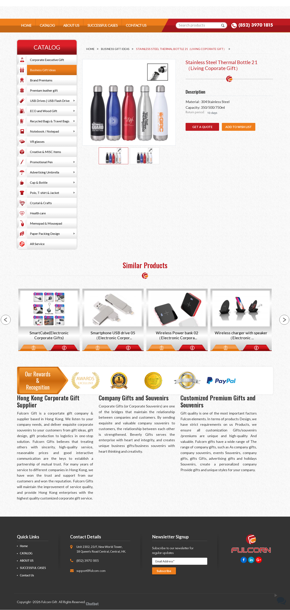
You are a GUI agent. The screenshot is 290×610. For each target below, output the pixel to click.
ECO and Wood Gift (43, 111)
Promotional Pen (41, 162)
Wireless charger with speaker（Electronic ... (241, 335)
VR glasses (37, 141)
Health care (38, 213)
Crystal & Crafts (41, 203)
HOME (26, 27)
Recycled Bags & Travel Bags (49, 121)
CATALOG (47, 27)
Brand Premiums (41, 80)
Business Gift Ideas (43, 70)
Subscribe (164, 571)
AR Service (37, 244)
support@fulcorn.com (91, 571)
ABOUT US (71, 27)
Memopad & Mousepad (46, 223)
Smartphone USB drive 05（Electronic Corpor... (113, 335)
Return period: (195, 112)
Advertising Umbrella (44, 172)
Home (90, 49)
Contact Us (27, 575)
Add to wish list (238, 127)
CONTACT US (136, 27)
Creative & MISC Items (45, 152)
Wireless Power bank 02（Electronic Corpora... (177, 335)
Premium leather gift (44, 90)
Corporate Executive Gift (47, 60)
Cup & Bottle (38, 182)
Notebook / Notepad (44, 131)
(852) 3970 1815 (255, 26)
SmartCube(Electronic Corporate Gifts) (49, 335)
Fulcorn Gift (49, 602)
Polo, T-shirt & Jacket (44, 192)
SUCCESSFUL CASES (102, 27)
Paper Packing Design (45, 233)
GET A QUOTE (202, 127)
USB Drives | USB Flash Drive (50, 100)
